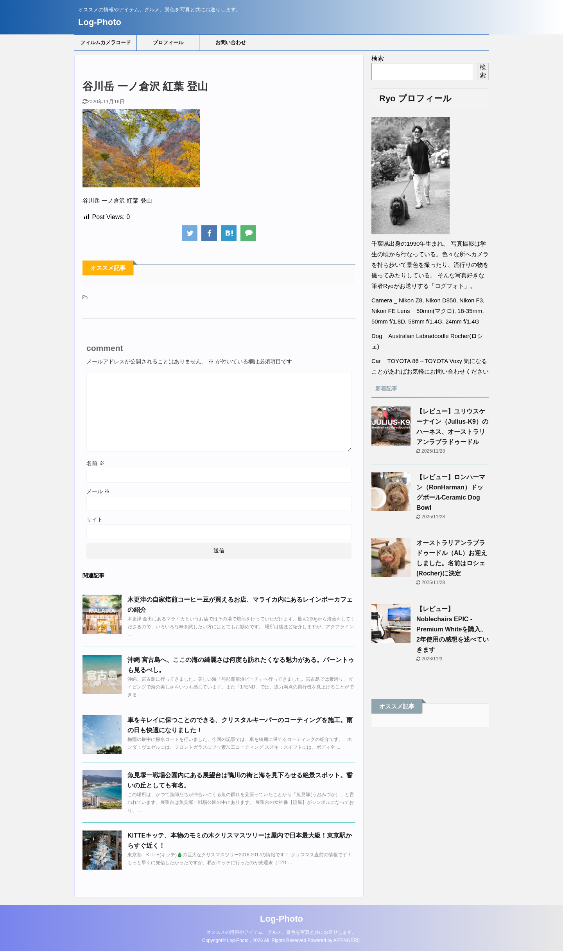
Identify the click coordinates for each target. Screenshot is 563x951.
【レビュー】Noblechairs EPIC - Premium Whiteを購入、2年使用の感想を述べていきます (452, 629)
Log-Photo (99, 22)
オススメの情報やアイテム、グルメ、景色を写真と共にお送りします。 (281, 932)
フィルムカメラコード (105, 42)
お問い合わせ (230, 42)
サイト (94, 519)
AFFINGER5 (346, 940)
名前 (95, 463)
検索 (377, 58)
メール (98, 491)
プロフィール (168, 42)
